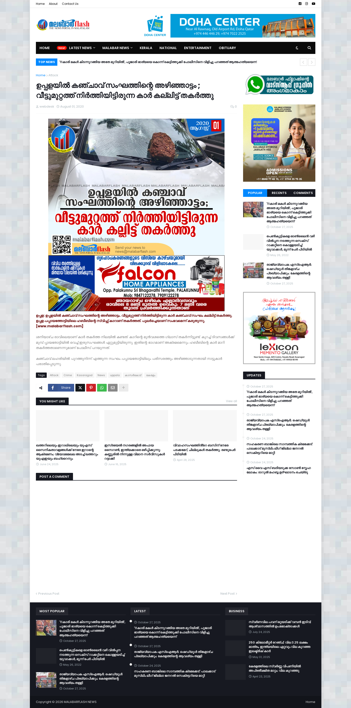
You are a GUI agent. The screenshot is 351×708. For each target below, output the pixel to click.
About (53, 4)
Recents (279, 193)
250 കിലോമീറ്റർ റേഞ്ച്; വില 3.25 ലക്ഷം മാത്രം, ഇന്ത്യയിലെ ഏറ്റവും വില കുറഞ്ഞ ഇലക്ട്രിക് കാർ (279, 646)
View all (231, 401)
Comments (303, 193)
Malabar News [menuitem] (115, 47)
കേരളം (150, 375)
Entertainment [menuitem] (198, 47)
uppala (115, 375)
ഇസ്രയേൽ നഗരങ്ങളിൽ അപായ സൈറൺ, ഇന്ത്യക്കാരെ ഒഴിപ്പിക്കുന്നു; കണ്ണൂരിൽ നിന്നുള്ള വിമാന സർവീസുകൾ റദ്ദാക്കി (134, 452)
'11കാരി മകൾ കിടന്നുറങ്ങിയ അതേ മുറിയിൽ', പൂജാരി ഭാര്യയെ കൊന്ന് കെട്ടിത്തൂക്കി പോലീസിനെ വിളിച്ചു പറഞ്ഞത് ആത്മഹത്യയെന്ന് (158, 62)
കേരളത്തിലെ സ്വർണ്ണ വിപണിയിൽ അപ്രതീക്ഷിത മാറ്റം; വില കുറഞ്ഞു (275, 668)
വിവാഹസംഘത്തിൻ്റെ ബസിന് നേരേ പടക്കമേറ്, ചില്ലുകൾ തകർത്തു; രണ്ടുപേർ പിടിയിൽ (204, 449)
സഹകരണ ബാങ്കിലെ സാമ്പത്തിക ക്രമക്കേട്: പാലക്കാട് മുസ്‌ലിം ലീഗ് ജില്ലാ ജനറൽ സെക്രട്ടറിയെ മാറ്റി (279, 448)
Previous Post (48, 593)
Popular (255, 193)
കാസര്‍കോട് (133, 375)
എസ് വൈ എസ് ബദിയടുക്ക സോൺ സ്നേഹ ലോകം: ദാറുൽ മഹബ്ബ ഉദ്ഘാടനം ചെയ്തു (278, 470)
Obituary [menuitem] (227, 47)
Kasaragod (85, 375)
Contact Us (70, 4)
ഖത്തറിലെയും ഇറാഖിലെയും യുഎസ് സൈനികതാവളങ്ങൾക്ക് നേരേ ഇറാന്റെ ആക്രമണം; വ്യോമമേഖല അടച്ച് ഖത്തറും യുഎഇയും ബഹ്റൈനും (67, 452)
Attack (53, 75)
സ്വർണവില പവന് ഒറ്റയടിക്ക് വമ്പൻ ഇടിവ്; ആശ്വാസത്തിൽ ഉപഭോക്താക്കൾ (280, 624)
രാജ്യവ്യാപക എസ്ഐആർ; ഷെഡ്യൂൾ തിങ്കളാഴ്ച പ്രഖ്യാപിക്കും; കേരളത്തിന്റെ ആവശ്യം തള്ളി (289, 271)
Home (40, 4)
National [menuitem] (168, 47)
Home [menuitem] (45, 47)
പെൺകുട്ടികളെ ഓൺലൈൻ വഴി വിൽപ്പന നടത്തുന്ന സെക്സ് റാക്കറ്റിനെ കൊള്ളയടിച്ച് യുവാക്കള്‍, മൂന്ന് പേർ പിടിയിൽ (290, 243)
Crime (68, 375)
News (101, 375)
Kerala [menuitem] (146, 47)
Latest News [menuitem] (80, 47)
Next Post (227, 593)
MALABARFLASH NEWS (80, 702)
